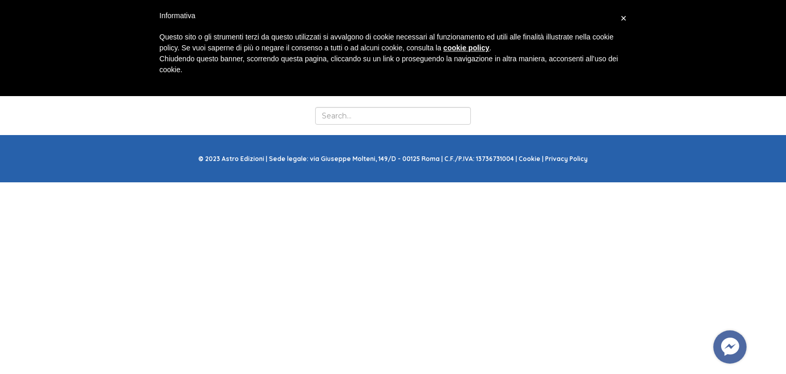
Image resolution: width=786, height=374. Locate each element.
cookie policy (466, 48)
